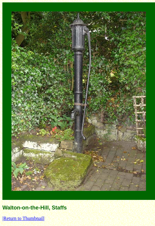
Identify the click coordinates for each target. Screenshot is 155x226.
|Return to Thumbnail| (23, 218)
